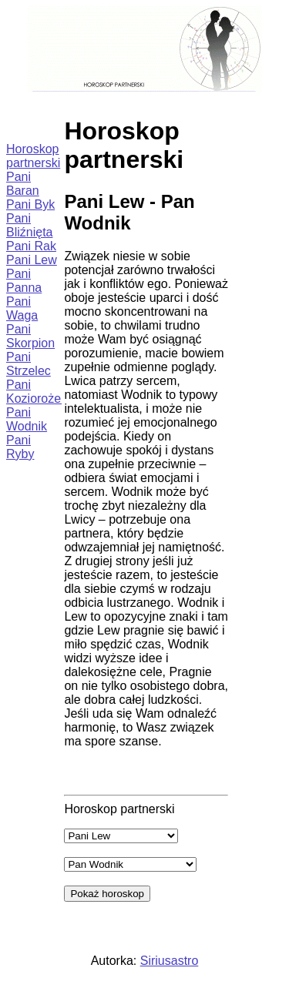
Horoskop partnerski (33, 155)
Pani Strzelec (28, 363)
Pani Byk (30, 204)
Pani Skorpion (30, 336)
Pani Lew (31, 259)
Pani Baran (22, 183)
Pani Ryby (20, 447)
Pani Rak (31, 246)
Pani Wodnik (26, 419)
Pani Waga (22, 308)
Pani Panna (24, 280)
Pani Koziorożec (36, 391)
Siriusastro (169, 960)
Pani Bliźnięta (29, 225)
